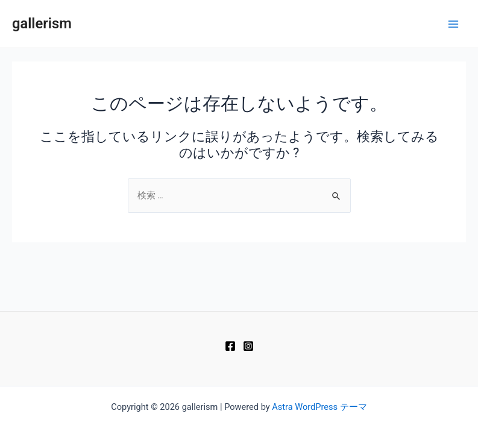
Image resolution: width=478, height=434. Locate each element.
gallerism (42, 23)
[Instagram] (248, 346)
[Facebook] (230, 346)
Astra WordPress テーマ (319, 406)
